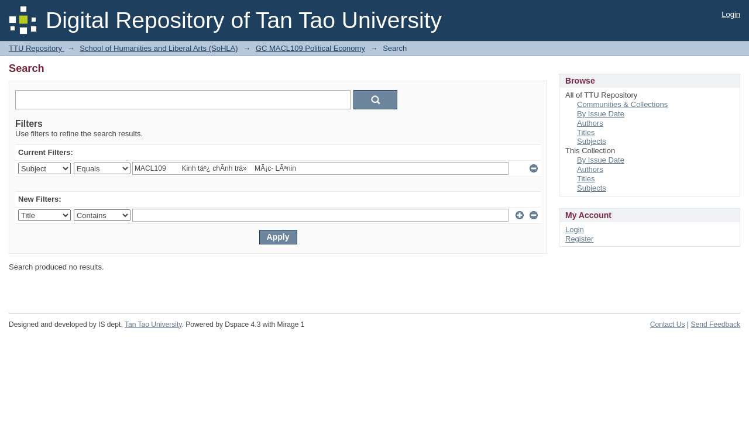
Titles (586, 132)
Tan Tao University (153, 324)
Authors (590, 123)
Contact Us (667, 324)
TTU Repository (36, 48)
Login (730, 14)
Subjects (591, 141)
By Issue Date (600, 113)
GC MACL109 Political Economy (310, 48)
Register (579, 238)
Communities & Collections (622, 104)
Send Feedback (715, 324)
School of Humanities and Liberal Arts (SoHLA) (159, 48)
